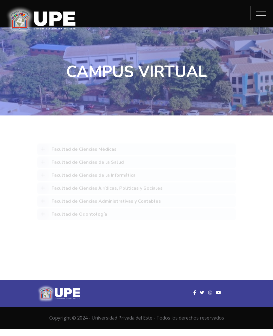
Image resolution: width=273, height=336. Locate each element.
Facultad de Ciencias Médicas (77, 150)
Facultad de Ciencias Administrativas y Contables (99, 202)
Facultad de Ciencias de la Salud (80, 163)
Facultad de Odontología (72, 215)
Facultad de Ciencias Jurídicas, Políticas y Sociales (100, 189)
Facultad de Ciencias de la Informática (86, 176)
